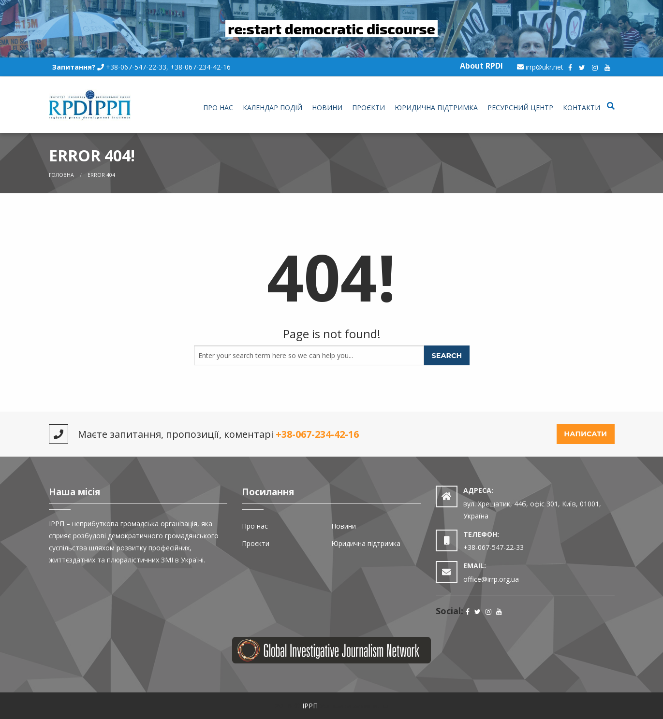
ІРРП (310, 705)
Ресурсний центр (520, 107)
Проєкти (368, 107)
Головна (61, 175)
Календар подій (272, 107)
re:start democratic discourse (331, 28)
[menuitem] (218, 108)
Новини (327, 107)
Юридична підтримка (436, 107)
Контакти (581, 107)
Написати (585, 434)
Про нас (218, 107)
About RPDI (481, 65)
